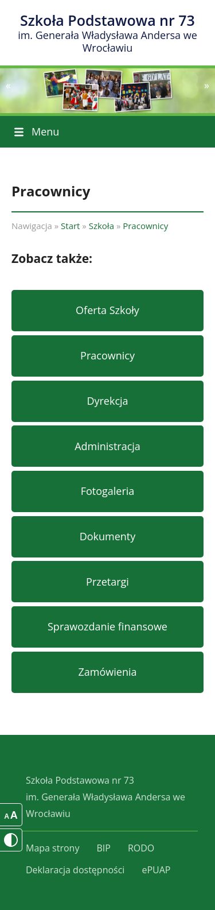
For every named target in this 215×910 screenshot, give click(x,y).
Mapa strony (52, 848)
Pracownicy (145, 225)
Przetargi (107, 581)
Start (70, 225)
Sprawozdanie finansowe (107, 626)
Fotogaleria (108, 491)
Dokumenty (108, 536)
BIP (103, 848)
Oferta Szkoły (107, 310)
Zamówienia (108, 672)
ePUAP (156, 869)
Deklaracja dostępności (75, 869)
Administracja (107, 446)
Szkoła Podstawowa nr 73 (107, 32)
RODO (141, 848)
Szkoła (101, 225)
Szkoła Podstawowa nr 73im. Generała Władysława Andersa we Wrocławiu (105, 797)
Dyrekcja (107, 401)
